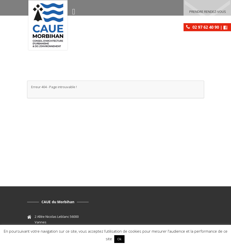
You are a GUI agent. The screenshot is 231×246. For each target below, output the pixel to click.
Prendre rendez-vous (207, 11)
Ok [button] (119, 239)
